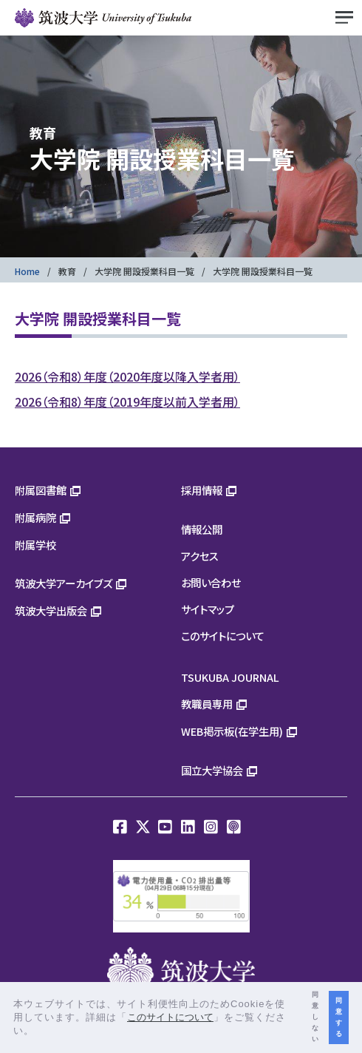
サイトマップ (207, 609)
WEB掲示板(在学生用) (232, 731)
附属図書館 (40, 490)
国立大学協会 (212, 770)
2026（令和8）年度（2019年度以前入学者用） (127, 401)
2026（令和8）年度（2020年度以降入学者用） (127, 376)
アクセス (200, 555)
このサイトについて (222, 635)
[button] (39, 1032)
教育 (67, 271)
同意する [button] (338, 1017)
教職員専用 (207, 703)
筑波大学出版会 (51, 610)
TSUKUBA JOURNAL (230, 677)
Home (27, 271)
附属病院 (35, 517)
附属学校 (35, 544)
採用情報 (201, 490)
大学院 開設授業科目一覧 (144, 271)
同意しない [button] (315, 1017)
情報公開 (201, 529)
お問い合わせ (211, 582)
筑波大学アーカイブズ (63, 583)
